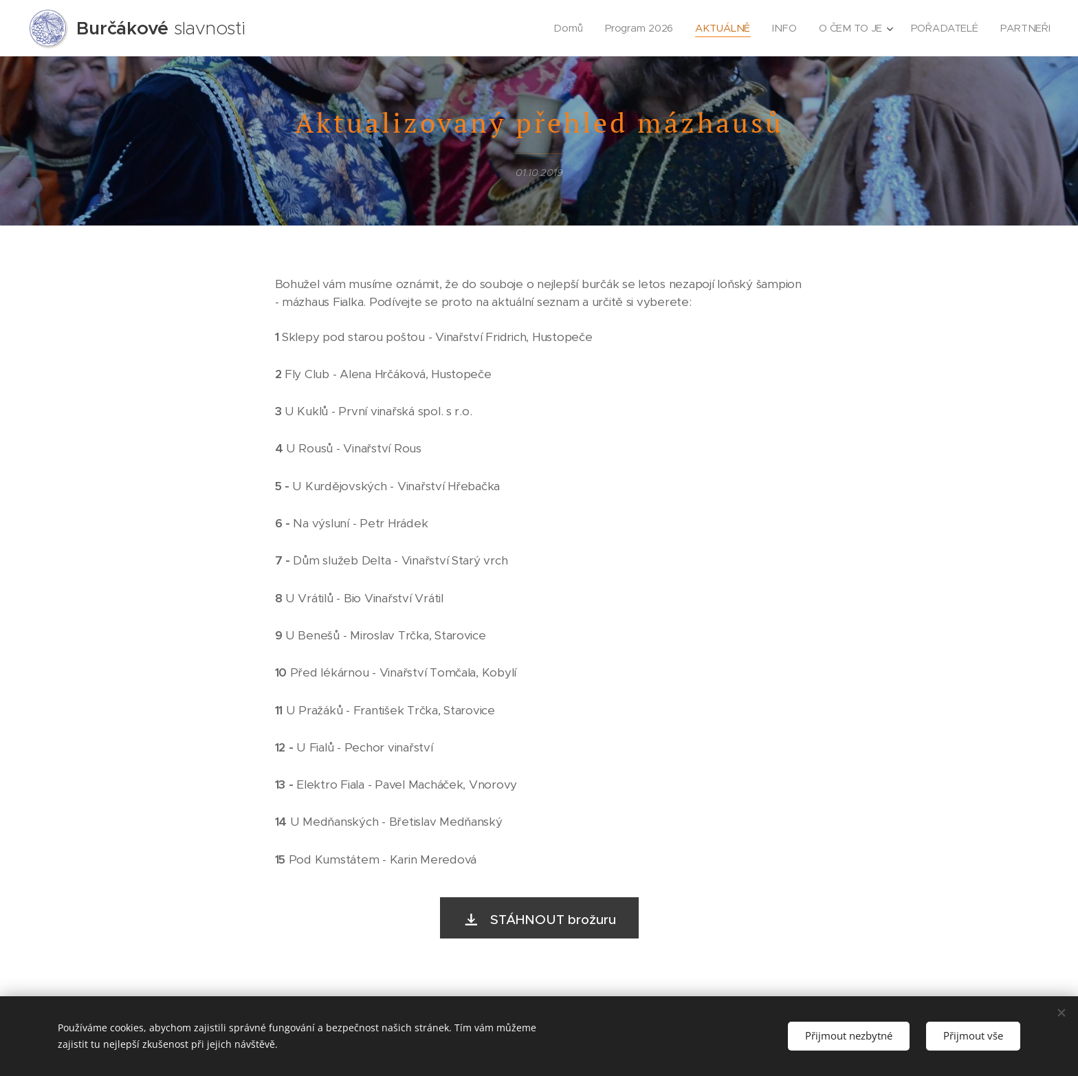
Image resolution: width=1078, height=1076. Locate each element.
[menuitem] (570, 28)
